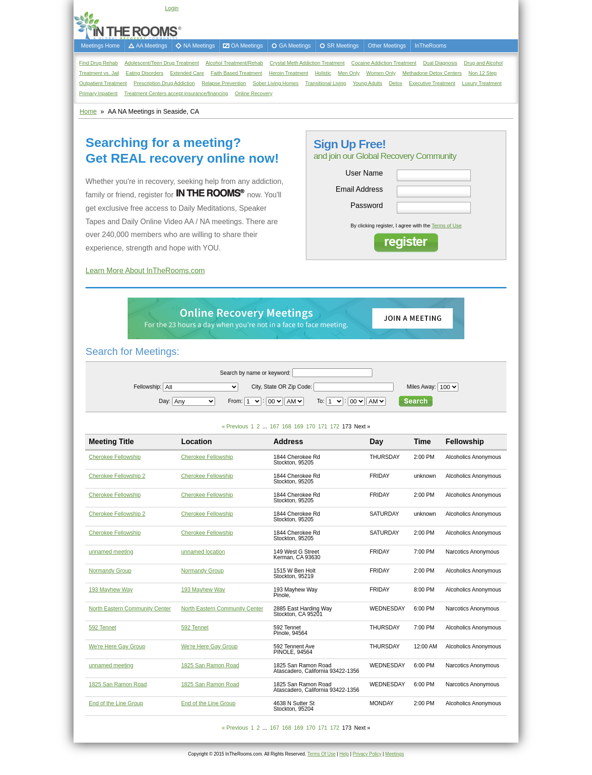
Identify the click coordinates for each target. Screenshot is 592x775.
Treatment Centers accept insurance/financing (176, 93)
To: (321, 401)
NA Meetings (199, 46)
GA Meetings (295, 46)
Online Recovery (253, 93)
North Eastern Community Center (130, 608)
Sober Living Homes (275, 83)
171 (322, 426)
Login (172, 8)
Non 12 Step (483, 73)
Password (367, 205)
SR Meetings (343, 46)
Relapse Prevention (224, 83)
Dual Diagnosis (440, 63)
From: (236, 401)
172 (334, 426)
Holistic (323, 73)
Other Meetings (387, 46)
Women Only (380, 73)
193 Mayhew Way (111, 589)
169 (298, 426)
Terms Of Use (321, 754)
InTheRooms (431, 46)
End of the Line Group (116, 703)
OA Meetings (247, 46)
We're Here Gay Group (117, 646)
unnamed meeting (111, 552)
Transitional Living (325, 83)
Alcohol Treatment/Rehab (234, 63)
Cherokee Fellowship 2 (117, 476)
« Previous (235, 426)
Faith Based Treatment (236, 73)
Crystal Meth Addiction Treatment (307, 63)
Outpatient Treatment (103, 83)
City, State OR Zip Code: (282, 387)
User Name (364, 173)
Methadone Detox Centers (432, 73)
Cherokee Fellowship (115, 457)
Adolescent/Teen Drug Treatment (161, 63)
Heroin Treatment (288, 73)
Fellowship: (147, 387)
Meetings (394, 754)
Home (88, 111)
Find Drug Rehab (98, 63)
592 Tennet (102, 627)
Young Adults (367, 83)
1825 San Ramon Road (210, 665)
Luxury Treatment (482, 83)
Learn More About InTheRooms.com (145, 271)
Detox (395, 83)
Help (344, 754)
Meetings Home (100, 46)
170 (310, 426)
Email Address (359, 189)
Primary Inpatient (98, 93)
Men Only (349, 73)
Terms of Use (447, 225)
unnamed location (203, 552)
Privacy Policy (366, 754)
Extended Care (187, 73)
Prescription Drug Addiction (164, 83)
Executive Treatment (432, 83)
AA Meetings (151, 46)
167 (274, 426)
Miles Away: (421, 387)
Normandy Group (110, 571)
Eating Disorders (144, 73)
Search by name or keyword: (255, 373)
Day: (165, 401)
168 (286, 426)
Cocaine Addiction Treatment (384, 63)
